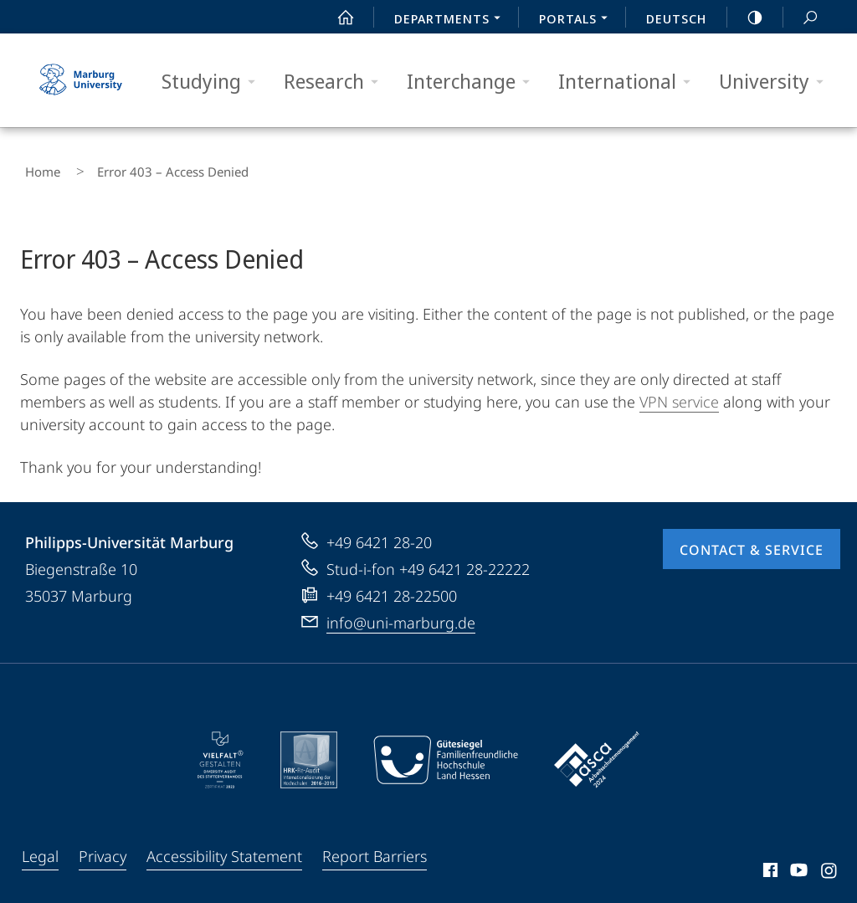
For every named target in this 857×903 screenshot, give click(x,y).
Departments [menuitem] (452, 20)
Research (336, 81)
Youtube (797, 862)
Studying (214, 81)
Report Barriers (374, 846)
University (776, 81)
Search (801, 18)
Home (37, 167)
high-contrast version (745, 17)
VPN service (679, 392)
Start (336, 17)
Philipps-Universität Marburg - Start (83, 80)
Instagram (829, 862)
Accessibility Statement (224, 846)
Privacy (102, 846)
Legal (40, 846)
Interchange (474, 81)
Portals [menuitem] (578, 20)
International (629, 81)
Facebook (768, 862)
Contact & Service (752, 540)
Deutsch (676, 18)
